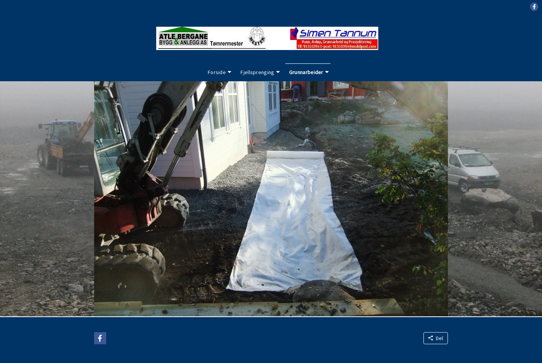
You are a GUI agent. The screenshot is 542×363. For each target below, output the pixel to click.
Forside (217, 72)
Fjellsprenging (257, 72)
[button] (534, 7)
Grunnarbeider (306, 72)
